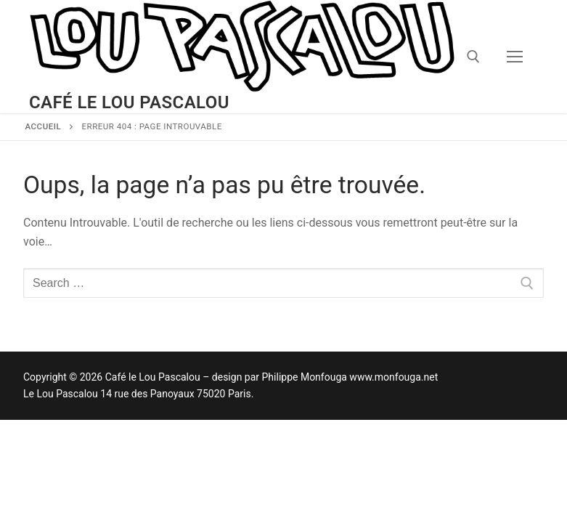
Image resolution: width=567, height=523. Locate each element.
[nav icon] (514, 56)
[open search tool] (473, 56)
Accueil (43, 126)
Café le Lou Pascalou (129, 102)
